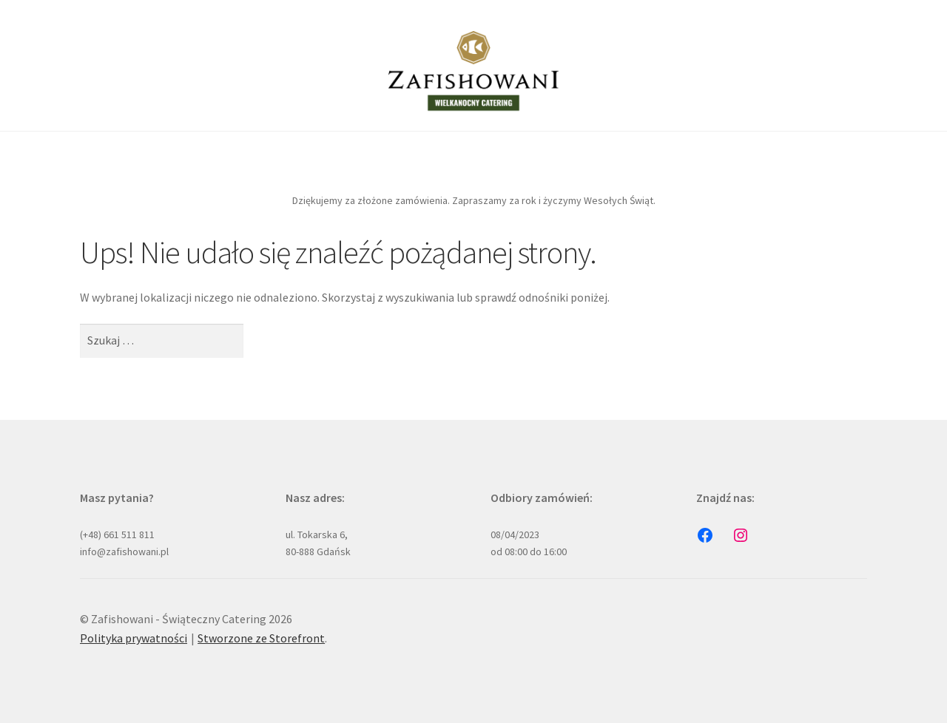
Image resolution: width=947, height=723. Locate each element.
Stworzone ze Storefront (261, 638)
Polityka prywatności (133, 638)
